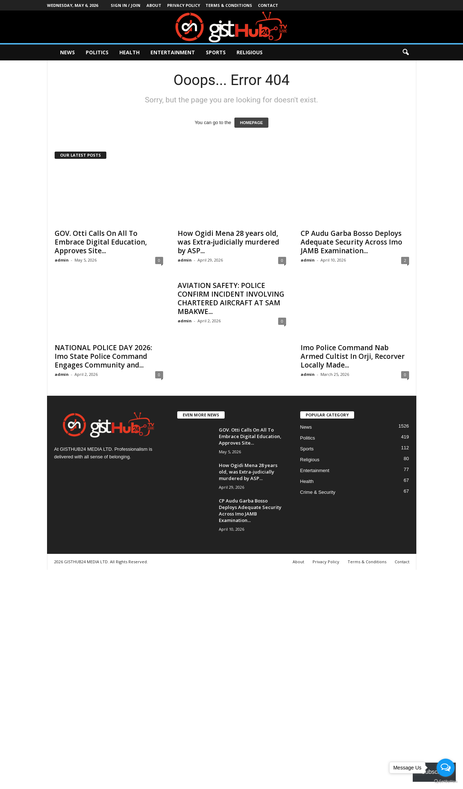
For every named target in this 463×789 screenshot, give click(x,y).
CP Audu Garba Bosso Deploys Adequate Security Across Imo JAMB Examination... (351, 242)
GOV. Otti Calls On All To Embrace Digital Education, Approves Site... (101, 242)
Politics (97, 52)
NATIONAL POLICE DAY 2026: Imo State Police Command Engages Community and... (103, 356)
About (153, 5)
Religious (250, 52)
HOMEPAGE (251, 122)
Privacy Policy (183, 5)
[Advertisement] (217, 678)
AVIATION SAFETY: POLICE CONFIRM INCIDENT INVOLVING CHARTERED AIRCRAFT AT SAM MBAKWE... (231, 298)
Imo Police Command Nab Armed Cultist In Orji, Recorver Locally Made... (353, 356)
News (67, 52)
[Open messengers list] (446, 768)
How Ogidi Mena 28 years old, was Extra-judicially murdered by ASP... (228, 242)
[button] (405, 52)
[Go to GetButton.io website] (445, 781)
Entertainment (172, 52)
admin (62, 260)
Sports (216, 52)
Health (129, 52)
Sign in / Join (125, 5)
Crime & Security (318, 492)
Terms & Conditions (228, 5)
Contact (268, 5)
